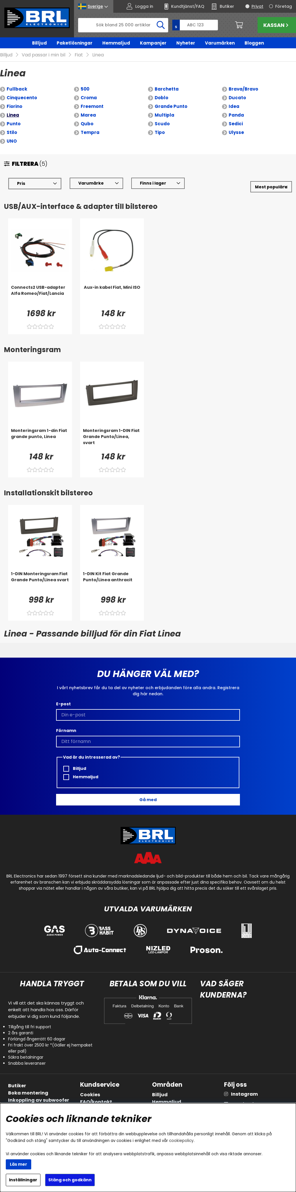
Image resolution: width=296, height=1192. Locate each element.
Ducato (237, 98)
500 (85, 89)
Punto (14, 124)
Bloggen (254, 43)
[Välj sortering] (271, 187)
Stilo (12, 133)
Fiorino (14, 107)
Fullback (17, 89)
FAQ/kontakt (96, 1102)
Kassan (276, 25)
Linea (98, 55)
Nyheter (185, 43)
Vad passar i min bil (43, 55)
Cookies (90, 1094)
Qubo (87, 124)
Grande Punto (171, 107)
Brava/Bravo (243, 89)
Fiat (79, 55)
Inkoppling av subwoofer (38, 1100)
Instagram (244, 1094)
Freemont (92, 107)
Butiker (17, 1085)
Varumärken (220, 43)
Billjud (39, 43)
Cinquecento (22, 98)
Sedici (236, 124)
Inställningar (23, 1180)
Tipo (160, 133)
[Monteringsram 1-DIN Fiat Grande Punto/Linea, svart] (112, 439)
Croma (89, 98)
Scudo (162, 124)
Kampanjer (153, 43)
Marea (88, 115)
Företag (283, 6)
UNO (12, 141)
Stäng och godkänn (70, 1180)
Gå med (148, 800)
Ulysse (236, 133)
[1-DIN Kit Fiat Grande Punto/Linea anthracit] (112, 582)
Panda (236, 115)
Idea (234, 107)
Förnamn (66, 730)
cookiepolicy (181, 1140)
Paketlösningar (74, 43)
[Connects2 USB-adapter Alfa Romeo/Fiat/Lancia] (40, 296)
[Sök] (123, 25)
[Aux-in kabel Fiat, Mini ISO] (112, 296)
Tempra (90, 133)
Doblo (161, 98)
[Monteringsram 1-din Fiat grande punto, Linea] (40, 439)
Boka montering (28, 1093)
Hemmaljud (116, 43)
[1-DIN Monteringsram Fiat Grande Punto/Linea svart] (40, 582)
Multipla (164, 115)
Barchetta (167, 89)
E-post (63, 704)
